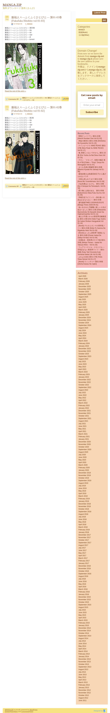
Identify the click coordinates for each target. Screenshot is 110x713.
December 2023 (84, 349)
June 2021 (82, 426)
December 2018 (84, 504)
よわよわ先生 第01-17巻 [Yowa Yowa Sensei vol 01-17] (90, 258)
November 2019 (84, 475)
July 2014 (82, 641)
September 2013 (84, 667)
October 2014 (83, 633)
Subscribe (92, 112)
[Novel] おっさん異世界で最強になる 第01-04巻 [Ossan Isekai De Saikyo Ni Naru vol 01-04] (91, 235)
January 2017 (83, 563)
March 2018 (83, 527)
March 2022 (83, 403)
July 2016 (82, 579)
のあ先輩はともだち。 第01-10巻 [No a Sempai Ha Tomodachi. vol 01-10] (92, 186)
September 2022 (84, 387)
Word (31, 710)
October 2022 (83, 385)
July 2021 (82, 424)
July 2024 (82, 330)
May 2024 (82, 336)
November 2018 (84, 506)
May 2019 (82, 491)
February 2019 (84, 499)
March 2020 (83, 465)
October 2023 (83, 354)
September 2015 (84, 605)
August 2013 (83, 669)
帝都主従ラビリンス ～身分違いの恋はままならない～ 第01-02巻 (91, 198)
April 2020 (82, 462)
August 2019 (83, 483)
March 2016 (83, 589)
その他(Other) (83, 35)
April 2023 (82, 369)
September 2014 (84, 636)
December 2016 (84, 566)
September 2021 (84, 418)
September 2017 (84, 543)
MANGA (29, 24)
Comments (25, 711)
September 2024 (84, 325)
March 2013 (83, 682)
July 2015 (82, 610)
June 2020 (82, 457)
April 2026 (82, 276)
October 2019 (83, 478)
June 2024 (82, 333)
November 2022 (84, 382)
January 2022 (83, 408)
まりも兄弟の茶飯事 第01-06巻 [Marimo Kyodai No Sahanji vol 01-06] (91, 169)
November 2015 (84, 600)
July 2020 (82, 455)
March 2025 (83, 310)
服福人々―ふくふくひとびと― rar (34, 98)
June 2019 (82, 488)
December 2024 (84, 318)
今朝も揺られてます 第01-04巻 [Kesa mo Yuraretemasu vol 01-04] (91, 180)
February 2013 (84, 685)
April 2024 (82, 338)
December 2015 (84, 597)
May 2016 (82, 584)
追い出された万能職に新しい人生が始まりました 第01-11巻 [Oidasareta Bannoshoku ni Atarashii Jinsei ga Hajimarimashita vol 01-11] (92, 210)
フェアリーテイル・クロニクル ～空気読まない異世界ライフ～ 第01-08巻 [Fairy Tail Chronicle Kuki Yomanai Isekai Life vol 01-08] (91, 250)
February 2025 (84, 312)
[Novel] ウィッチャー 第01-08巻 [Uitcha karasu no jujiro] (90, 263)
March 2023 (83, 372)
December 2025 (84, 286)
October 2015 (83, 602)
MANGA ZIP (9, 710)
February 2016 (84, 592)
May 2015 (82, 615)
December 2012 (84, 690)
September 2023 (84, 356)
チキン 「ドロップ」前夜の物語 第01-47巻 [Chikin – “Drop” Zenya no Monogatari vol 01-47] (91, 162)
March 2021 (83, 434)
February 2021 (84, 437)
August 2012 (83, 698)
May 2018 (82, 522)
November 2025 (84, 289)
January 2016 (83, 594)
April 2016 (82, 587)
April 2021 (82, 431)
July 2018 (82, 517)
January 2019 (83, 501)
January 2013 (83, 688)
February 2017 (84, 561)
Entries (7, 711)
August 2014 (83, 638)
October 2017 (83, 540)
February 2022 (84, 406)
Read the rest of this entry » (15, 91)
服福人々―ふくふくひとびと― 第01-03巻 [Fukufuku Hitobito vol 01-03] (36, 19)
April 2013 (82, 680)
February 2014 (84, 654)
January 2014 (83, 657)
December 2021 (84, 411)
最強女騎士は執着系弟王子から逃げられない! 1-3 (92, 175)
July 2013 (82, 672)
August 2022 (83, 390)
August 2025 (83, 297)
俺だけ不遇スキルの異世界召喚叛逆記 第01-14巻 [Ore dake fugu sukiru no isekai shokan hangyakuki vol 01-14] (92, 219)
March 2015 (83, 620)
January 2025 (83, 315)
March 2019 (83, 496)
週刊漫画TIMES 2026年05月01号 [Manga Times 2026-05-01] (91, 204)
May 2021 (82, 429)
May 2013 (82, 677)
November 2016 (84, 569)
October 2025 (83, 292)
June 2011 (82, 700)
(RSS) (12, 711)
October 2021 (83, 416)
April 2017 (82, 556)
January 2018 (83, 532)
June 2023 (82, 364)
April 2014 (82, 649)
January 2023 (83, 377)
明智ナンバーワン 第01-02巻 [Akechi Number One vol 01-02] (90, 137)
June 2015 (82, 613)
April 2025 (82, 307)
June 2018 (82, 519)
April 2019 (82, 493)
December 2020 (84, 442)
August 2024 (83, 328)
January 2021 (83, 439)
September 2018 (84, 512)
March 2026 (83, 279)
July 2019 (82, 486)
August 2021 (83, 421)
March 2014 (83, 651)
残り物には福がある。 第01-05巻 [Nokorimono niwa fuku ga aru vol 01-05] (91, 193)
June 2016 (82, 581)
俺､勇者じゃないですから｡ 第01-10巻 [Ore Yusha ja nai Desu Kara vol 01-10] (92, 155)
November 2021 (84, 413)
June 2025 (82, 302)
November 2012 (84, 693)
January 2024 (83, 346)
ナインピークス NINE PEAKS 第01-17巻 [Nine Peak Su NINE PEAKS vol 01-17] (92, 148)
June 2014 (82, 644)
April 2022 (82, 400)
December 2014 (84, 628)
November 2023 (84, 351)
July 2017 (82, 548)
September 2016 (84, 574)
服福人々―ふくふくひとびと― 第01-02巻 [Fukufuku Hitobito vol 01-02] (36, 109)
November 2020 (84, 444)
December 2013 (84, 659)
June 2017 (82, 550)
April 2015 (82, 618)
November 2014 (84, 631)
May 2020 (82, 460)
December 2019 (84, 473)
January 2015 (83, 625)
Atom (16, 711)
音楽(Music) (83, 32)
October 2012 (83, 695)
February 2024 (84, 343)
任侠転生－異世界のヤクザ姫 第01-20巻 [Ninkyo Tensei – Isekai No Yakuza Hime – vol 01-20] (92, 242)
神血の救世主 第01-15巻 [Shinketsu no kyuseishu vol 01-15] (92, 142)
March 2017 (83, 558)
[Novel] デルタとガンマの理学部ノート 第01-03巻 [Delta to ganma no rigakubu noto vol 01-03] (91, 228)
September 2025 (84, 294)
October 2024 (83, 323)
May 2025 (82, 305)
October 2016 (83, 571)
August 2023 (83, 359)
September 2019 (84, 481)
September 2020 (84, 449)
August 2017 (83, 545)
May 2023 (82, 367)
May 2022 (82, 398)
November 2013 (84, 662)
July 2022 (82, 393)
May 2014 (82, 646)
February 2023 (84, 374)
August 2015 (83, 607)
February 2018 (84, 530)
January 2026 (83, 284)
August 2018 (83, 514)
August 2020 (83, 452)
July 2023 (82, 362)
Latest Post (100, 12)
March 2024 (83, 341)
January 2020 (83, 470)
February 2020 (84, 468)
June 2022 (82, 395)
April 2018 (82, 525)
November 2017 (84, 537)
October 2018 (83, 509)
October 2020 (83, 447)
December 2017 (84, 535)
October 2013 (83, 664)
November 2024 (84, 320)
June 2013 (82, 675)
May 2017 (82, 553)
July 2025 (82, 299)
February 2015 (84, 623)
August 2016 (83, 576)
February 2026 (84, 281)
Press (35, 710)
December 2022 (84, 380)
